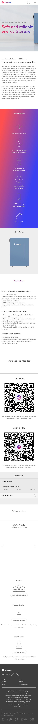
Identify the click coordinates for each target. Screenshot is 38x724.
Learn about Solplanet (19, 595)
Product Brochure (19, 481)
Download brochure (19, 620)
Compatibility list (19, 495)
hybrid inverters (26, 68)
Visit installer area (19, 652)
